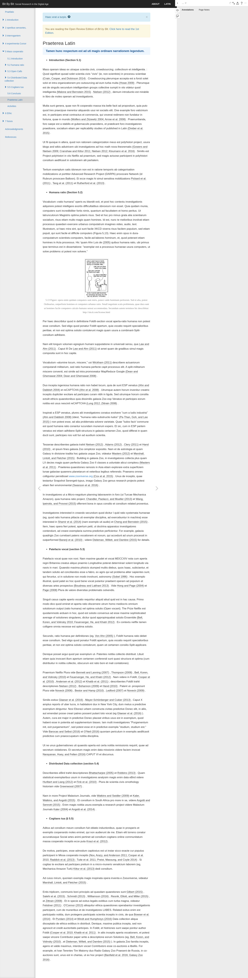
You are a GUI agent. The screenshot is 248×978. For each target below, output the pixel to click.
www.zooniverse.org (81, 476)
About (156, 4)
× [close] (147, 17)
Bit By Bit (25, 4)
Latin (167, 4)
